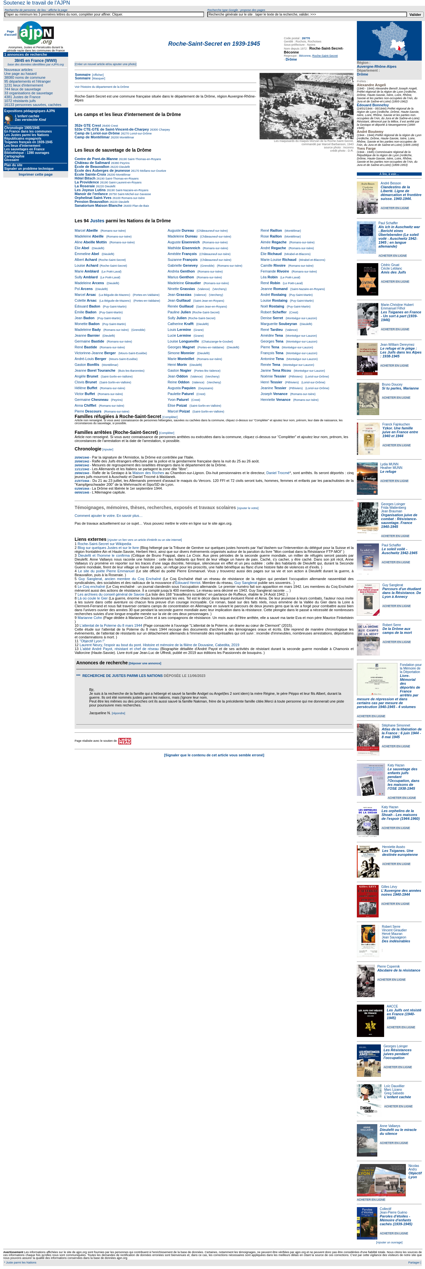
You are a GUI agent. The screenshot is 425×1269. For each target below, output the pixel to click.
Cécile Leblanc (391, 268)
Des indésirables (396, 941)
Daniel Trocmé (277, 473)
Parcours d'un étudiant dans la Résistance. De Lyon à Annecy (401, 593)
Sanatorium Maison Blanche (98, 205)
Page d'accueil (10, 33)
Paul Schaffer (388, 223)
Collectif (386, 1209)
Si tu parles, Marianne (400, 388)
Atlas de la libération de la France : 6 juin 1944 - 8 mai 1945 (402, 733)
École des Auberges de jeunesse (102, 170)
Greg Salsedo (394, 1093)
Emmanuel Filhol (393, 308)
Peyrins (124, 163)
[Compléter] (170, 417)
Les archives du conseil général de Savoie (111, 594)
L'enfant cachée (397, 1097)
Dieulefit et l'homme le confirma (104, 555)
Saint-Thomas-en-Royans (144, 159)
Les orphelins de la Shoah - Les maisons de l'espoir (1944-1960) (401, 815)
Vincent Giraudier (394, 930)
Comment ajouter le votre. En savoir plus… (109, 516)
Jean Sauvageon (394, 937)
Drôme (362, 74)
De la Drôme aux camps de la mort (397, 630)
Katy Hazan (396, 765)
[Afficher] (97, 74)
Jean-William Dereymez (397, 344)
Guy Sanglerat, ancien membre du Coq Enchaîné (120, 579)
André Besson (391, 183)
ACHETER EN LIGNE (395, 208)
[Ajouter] (108, 449)
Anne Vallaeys (390, 1126)
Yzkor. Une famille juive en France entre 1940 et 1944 (400, 432)
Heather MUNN (391, 468)
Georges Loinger (393, 504)
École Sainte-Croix (90, 174)
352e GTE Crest (88, 125)
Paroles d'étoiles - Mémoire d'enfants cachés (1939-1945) (396, 1220)
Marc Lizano (393, 1089)
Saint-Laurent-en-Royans (124, 182)
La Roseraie (85, 186)
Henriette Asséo (393, 847)
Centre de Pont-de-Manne (96, 159)
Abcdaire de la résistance (398, 970)
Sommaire (83, 74)
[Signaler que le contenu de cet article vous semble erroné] (214, 755)
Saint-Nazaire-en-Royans (132, 190)
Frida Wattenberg (393, 507)
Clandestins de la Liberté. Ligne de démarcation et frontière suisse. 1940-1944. (401, 193)
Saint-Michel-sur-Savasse (134, 194)
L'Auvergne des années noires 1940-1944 (401, 892)
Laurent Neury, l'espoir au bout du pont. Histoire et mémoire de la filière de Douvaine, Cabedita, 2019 (159, 645)
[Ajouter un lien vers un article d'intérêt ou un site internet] (144, 539)
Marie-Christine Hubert (397, 305)
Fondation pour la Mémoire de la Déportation (411, 668)
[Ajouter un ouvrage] (389, 1242)
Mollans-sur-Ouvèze (152, 170)
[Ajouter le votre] (248, 508)
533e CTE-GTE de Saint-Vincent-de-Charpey (112, 129)
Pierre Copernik (388, 966)
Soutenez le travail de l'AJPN (36, 3)
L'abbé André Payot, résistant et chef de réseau (119, 649)
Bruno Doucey (392, 384)
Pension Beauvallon (92, 202)
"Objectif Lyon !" (92, 641)
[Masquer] (98, 78)
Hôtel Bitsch (85, 178)
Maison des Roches (148, 473)
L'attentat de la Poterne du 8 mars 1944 (110, 625)
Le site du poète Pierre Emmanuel (106, 571)
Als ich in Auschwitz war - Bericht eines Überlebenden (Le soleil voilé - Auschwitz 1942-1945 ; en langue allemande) (399, 236)
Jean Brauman (391, 511)
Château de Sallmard (92, 163)
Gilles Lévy (389, 887)
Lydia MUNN (389, 464)
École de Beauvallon (92, 167)
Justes (97, 220)
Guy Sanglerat (392, 585)
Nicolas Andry (413, 1167)
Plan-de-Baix (140, 205)
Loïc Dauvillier (394, 1086)
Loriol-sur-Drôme (140, 133)
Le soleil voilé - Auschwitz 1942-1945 (399, 551)
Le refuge (388, 471)
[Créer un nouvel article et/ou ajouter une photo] (106, 64)
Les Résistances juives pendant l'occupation (397, 1054)
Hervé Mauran (392, 934)
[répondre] (118, 713)
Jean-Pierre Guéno (393, 1212)
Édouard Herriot (187, 583)
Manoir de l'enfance (91, 194)
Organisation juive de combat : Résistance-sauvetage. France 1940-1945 (399, 521)
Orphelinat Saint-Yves (93, 198)
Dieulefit (124, 167)
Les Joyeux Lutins (90, 190)
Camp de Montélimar (92, 137)
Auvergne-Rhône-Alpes (376, 66)
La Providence (87, 182)
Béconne (305, 55)
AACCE (392, 1006)
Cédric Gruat (390, 265)
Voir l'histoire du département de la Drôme (102, 86)
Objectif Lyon (415, 1175)
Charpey (164, 129)
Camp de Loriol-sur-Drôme (97, 133)
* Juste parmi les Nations (19, 1262)
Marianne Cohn (90, 618)
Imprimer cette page (36, 174)
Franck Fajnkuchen (396, 424)
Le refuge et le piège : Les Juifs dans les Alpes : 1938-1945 (400, 352)
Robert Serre (391, 625)
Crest (114, 125)
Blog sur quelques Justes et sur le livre (109, 548)
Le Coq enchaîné (91, 586)
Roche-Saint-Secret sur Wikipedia (105, 544)
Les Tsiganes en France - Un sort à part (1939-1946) (401, 316)
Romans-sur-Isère (133, 198)
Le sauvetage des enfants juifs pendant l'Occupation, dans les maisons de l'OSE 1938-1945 (403, 778)
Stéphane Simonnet (396, 725)
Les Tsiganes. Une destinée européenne (400, 852)
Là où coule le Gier (93, 598)
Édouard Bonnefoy (373, 105)
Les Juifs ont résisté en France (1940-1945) (404, 1014)
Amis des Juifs (393, 272)
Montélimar (126, 137)
